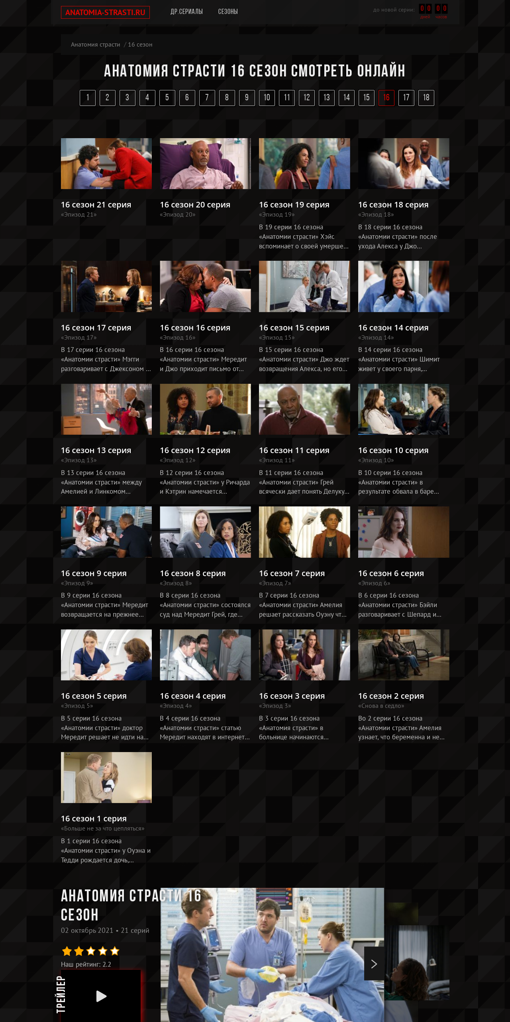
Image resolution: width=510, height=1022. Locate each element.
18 (426, 98)
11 (287, 98)
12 (307, 98)
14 (347, 98)
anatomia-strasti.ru (105, 12)
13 (327, 98)
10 (267, 98)
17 (406, 98)
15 (367, 98)
